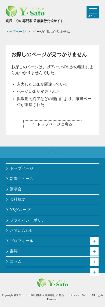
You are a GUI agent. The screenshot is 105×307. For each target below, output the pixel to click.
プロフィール (21, 241)
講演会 (16, 189)
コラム (16, 261)
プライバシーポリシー (29, 220)
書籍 (14, 251)
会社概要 (17, 199)
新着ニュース (21, 179)
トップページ (21, 168)
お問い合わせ (21, 230)
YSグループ (20, 210)
